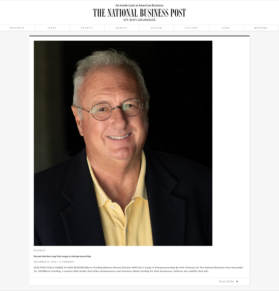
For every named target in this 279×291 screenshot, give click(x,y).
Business (40, 250)
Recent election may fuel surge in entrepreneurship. (62, 256)
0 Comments (67, 261)
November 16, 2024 (45, 261)
